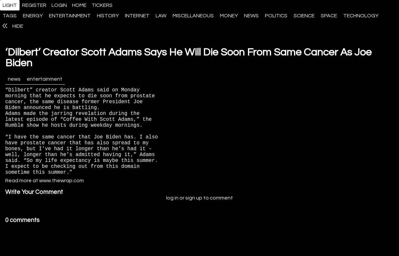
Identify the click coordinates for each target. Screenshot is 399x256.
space (329, 15)
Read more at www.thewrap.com (44, 200)
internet (137, 15)
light (10, 5)
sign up (193, 217)
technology (360, 15)
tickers (102, 5)
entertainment (70, 15)
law (161, 15)
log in (172, 217)
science (304, 15)
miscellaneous (193, 15)
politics (276, 15)
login (59, 5)
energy (33, 15)
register (34, 5)
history (108, 15)
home (79, 5)
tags (10, 15)
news (251, 15)
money (229, 15)
